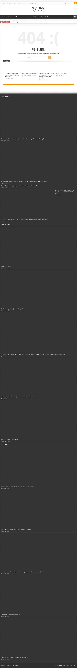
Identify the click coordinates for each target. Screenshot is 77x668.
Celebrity (17, 16)
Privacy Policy (32, 3)
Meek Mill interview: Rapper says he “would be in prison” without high (64, 192)
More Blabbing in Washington (9, 439)
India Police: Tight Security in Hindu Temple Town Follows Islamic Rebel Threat (46, 76)
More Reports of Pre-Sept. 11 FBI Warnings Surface (29, 74)
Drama (28, 16)
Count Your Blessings (7, 266)
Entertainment (10, 16)
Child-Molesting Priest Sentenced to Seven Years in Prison (23, 22)
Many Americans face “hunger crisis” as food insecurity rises (18, 397)
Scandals (23, 16)
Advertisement (24, 3)
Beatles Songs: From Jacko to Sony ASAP (12, 309)
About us (3, 3)
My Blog (38, 8)
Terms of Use (17, 3)
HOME (3, 16)
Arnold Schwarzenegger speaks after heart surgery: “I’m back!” (19, 186)
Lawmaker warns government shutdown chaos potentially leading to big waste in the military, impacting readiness (34, 354)
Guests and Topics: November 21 (61, 74)
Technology (41, 16)
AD (64, 665)
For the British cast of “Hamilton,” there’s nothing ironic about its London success (24, 219)
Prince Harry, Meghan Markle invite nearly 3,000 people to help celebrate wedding (24, 181)
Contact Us (9, 3)
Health (46, 16)
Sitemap (74, 665)
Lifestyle (34, 16)
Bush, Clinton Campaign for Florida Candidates (14, 657)
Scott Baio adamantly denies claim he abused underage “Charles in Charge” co (23, 139)
